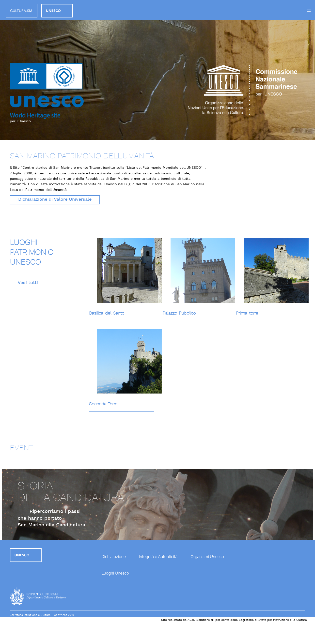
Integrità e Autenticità (158, 556)
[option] (157, 70)
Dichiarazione (113, 556)
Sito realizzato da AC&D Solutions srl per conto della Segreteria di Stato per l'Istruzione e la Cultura (234, 620)
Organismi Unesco (207, 556)
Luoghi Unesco (115, 573)
